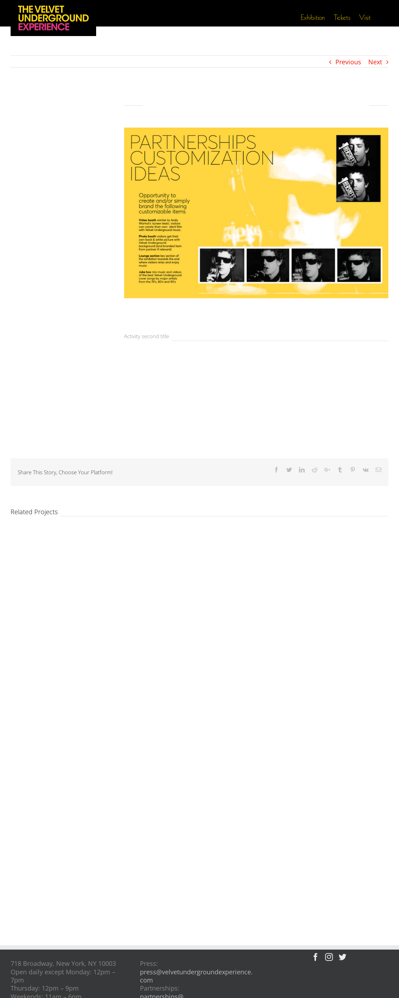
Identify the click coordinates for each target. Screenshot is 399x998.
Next (375, 62)
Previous (348, 62)
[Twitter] (342, 957)
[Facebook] (315, 957)
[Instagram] (329, 957)
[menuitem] (317, 17)
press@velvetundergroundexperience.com (196, 976)
